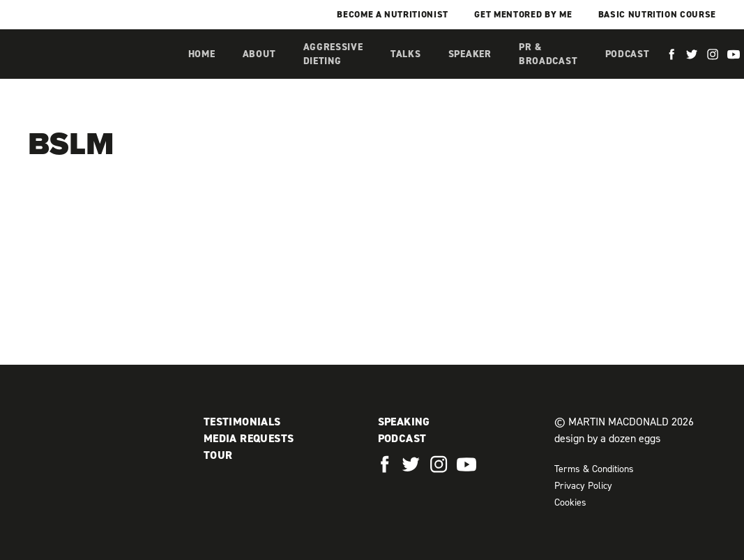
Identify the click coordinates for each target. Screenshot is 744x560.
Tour (218, 455)
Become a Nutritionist (392, 14)
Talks (405, 54)
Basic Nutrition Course (657, 14)
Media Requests (249, 438)
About (259, 54)
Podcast (627, 54)
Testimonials (242, 421)
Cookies (570, 502)
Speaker (470, 54)
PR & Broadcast (548, 54)
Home (201, 54)
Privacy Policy (583, 485)
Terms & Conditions (594, 469)
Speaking (404, 421)
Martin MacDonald (101, 68)
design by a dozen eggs (607, 438)
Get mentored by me (523, 14)
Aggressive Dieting (333, 54)
